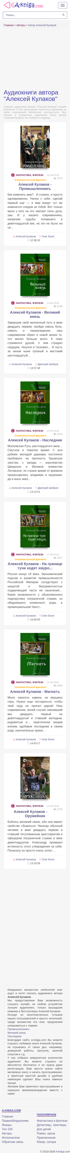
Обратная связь (13, 1141)
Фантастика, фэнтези (27, 175)
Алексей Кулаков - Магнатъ (35, 692)
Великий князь (17, 1032)
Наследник (14, 1036)
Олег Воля (48, 236)
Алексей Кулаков (26, 236)
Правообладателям (15, 1120)
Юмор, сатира (46, 1141)
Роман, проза (46, 1133)
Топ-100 (7, 1129)
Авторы (7, 1133)
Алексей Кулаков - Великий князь (35, 314)
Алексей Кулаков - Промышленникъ (35, 186)
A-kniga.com (63, 1151)
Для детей (44, 1129)
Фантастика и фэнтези (52, 1120)
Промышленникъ (18, 1029)
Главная (7, 1116)
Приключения (46, 1137)
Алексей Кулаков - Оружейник (30, 814)
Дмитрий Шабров (48, 364)
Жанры (7, 1125)
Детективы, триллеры (52, 1125)
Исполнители (11, 1137)
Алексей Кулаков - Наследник (35, 440)
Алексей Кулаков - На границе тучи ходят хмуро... (35, 566)
